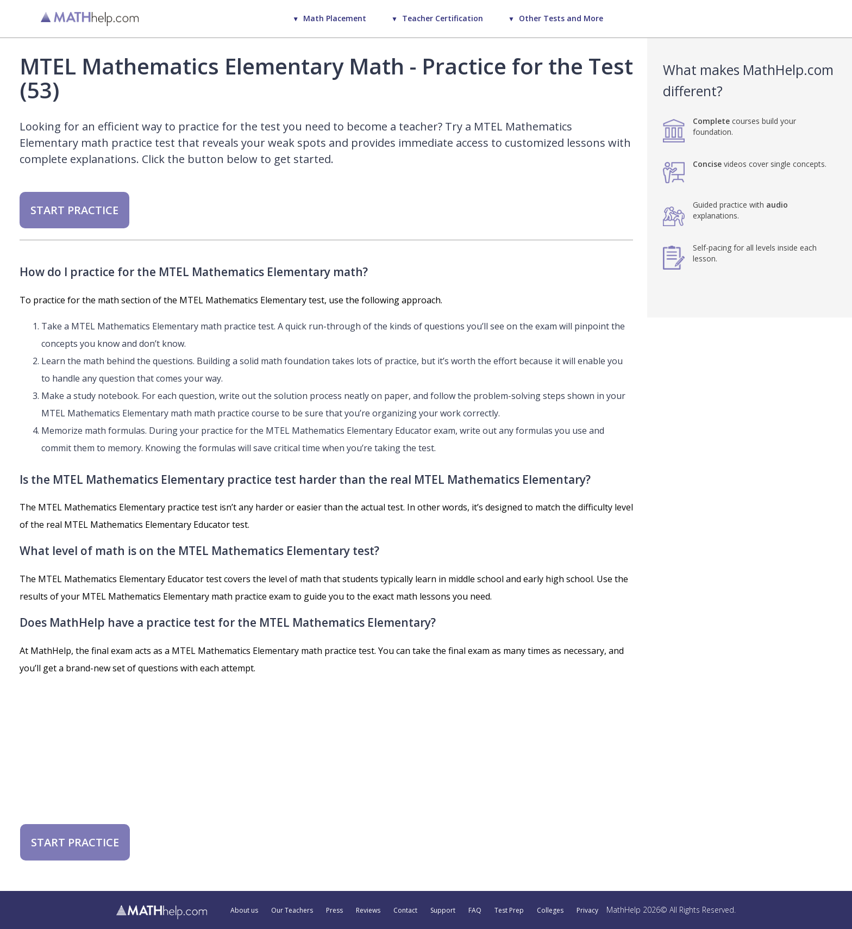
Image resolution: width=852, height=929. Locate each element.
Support (442, 910)
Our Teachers (292, 910)
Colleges (550, 910)
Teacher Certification (442, 18)
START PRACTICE (74, 210)
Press (334, 910)
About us (244, 910)
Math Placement (334, 18)
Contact (405, 910)
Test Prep (509, 910)
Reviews (368, 910)
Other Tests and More (561, 18)
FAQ (474, 910)
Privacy (587, 910)
